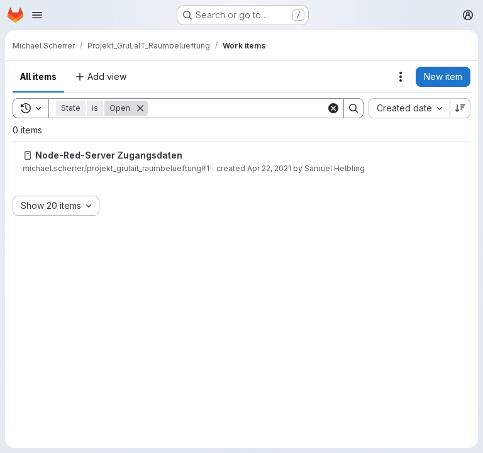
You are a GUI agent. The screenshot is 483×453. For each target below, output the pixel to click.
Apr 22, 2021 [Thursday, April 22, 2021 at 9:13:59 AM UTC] (269, 168)
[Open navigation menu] (37, 15)
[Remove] (140, 108)
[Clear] (333, 108)
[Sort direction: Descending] (460, 108)
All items (38, 76)
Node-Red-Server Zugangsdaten (108, 155)
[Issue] (28, 155)
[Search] (237, 108)
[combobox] (409, 108)
